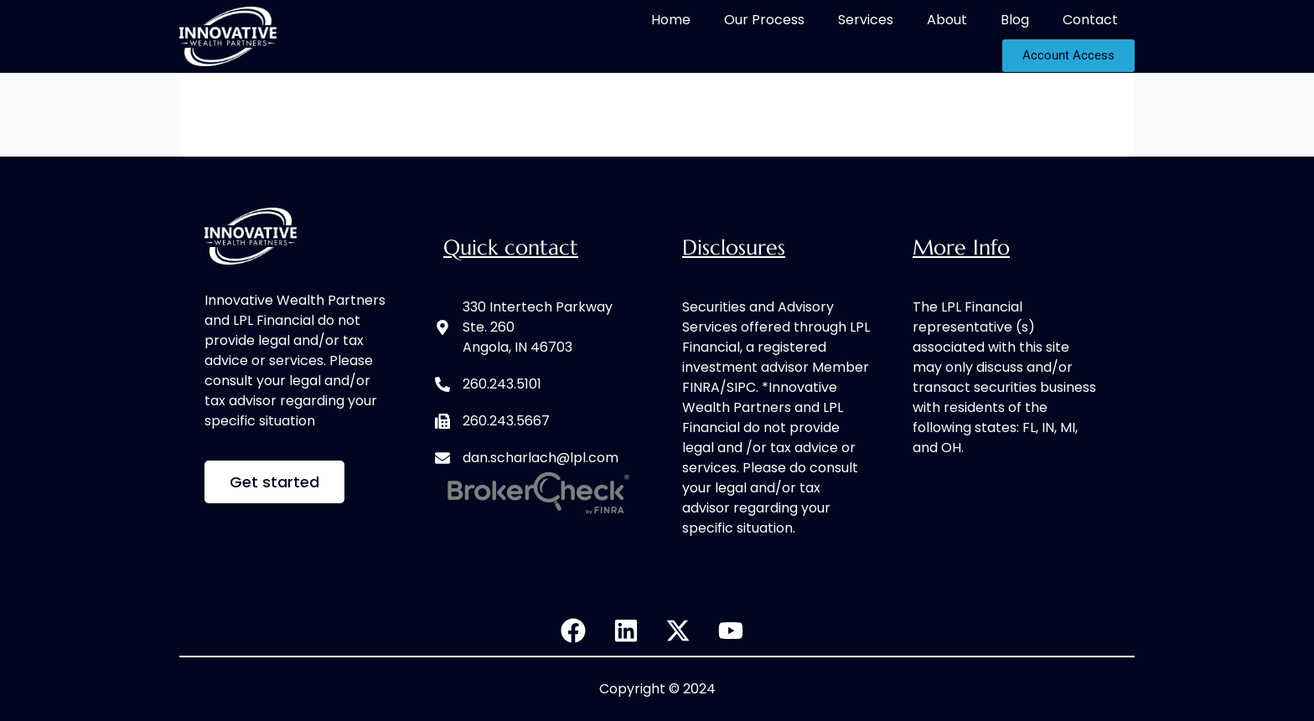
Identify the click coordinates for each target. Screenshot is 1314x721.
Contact (1090, 19)
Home (671, 19)
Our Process (764, 19)
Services (865, 19)
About (947, 19)
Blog (1015, 19)
